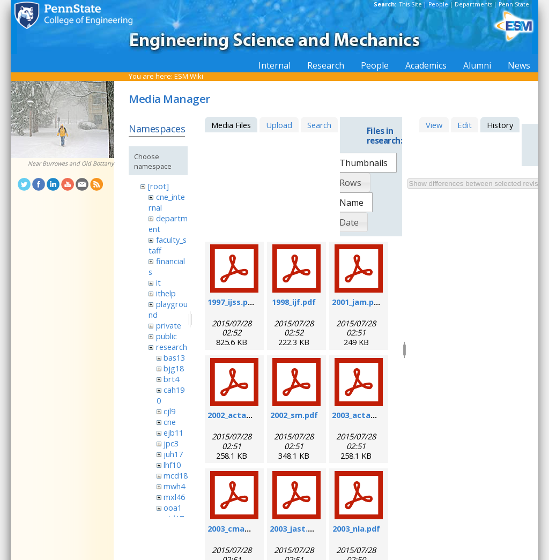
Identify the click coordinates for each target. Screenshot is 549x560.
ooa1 (173, 507)
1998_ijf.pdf (294, 301)
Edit (464, 125)
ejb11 (173, 432)
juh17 (173, 454)
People (438, 4)
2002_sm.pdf (294, 414)
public (166, 336)
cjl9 (169, 411)
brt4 (171, 379)
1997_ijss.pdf (231, 301)
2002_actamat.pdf (242, 414)
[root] (158, 186)
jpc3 (171, 443)
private (168, 325)
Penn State (514, 4)
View (434, 125)
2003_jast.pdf (295, 528)
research (171, 346)
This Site (410, 4)
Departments (473, 4)
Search (319, 125)
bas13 (174, 357)
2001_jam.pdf (357, 301)
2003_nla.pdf (356, 528)
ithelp (166, 293)
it (158, 282)
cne (170, 421)
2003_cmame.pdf (239, 528)
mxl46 (174, 496)
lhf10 (172, 464)
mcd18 (176, 475)
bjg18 (174, 368)
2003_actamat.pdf (367, 414)
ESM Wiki (188, 76)
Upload (279, 125)
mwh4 (174, 486)
